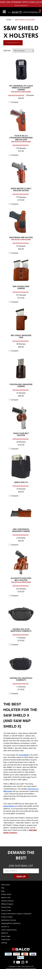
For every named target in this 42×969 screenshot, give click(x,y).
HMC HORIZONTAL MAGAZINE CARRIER (21, 530)
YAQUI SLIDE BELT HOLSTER (21, 434)
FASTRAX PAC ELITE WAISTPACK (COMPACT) (21, 630)
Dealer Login (5, 936)
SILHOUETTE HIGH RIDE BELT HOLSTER (21, 580)
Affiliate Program (7, 904)
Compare (14, 102)
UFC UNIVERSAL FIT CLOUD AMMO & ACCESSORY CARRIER (21, 89)
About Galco (5, 885)
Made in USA (5, 897)
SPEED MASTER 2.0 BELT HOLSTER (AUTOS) (21, 190)
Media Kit (4, 933)
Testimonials (5, 939)
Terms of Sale (6, 910)
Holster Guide (6, 894)
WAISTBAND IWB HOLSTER (21, 239)
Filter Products (13, 42)
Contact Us (5, 926)
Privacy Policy (6, 907)
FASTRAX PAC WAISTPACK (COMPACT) (21, 679)
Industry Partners (7, 901)
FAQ (2, 888)
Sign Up (21, 876)
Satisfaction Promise (8, 920)
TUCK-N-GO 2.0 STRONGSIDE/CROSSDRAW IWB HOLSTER (21, 139)
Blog (2, 891)
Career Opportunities (9, 930)
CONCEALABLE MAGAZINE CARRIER (21, 385)
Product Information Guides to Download (16, 914)
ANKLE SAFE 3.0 (21, 482)
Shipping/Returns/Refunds (10, 923)
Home (8, 19)
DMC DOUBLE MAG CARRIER (21, 288)
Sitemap (4, 943)
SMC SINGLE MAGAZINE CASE (21, 336)
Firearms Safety (6, 917)
